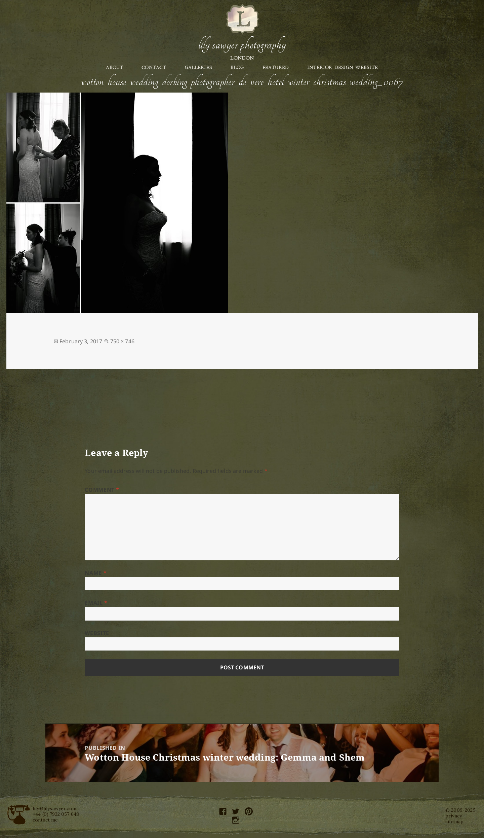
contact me (45, 820)
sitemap (454, 821)
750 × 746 (122, 341)
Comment (102, 489)
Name (96, 573)
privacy (453, 816)
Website (97, 633)
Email (96, 602)
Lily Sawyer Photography (242, 45)
